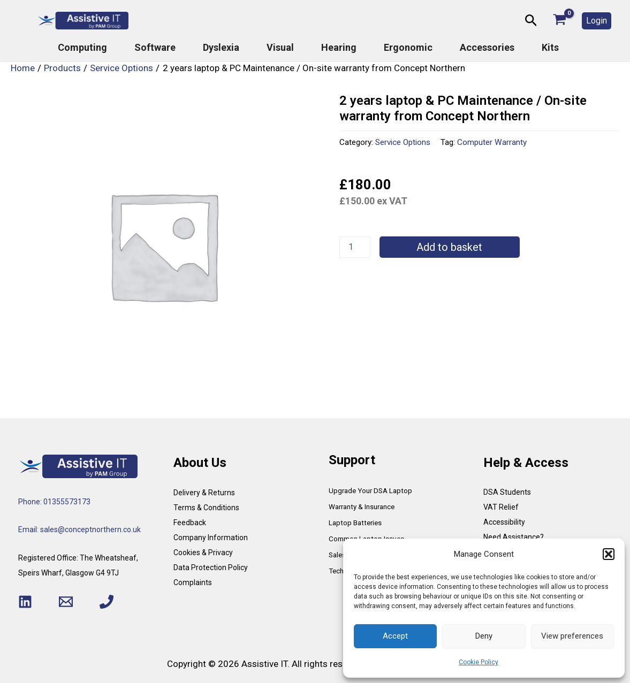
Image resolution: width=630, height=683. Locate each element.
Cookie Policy (478, 662)
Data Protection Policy (210, 567)
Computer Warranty (492, 142)
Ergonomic (408, 47)
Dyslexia (221, 47)
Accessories (487, 47)
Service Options (402, 142)
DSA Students (507, 492)
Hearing (338, 47)
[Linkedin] (25, 602)
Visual (280, 47)
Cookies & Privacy (203, 552)
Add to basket (449, 247)
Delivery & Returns (204, 492)
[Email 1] (66, 602)
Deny (483, 636)
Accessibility (504, 522)
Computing (82, 47)
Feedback (189, 522)
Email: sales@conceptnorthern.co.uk (79, 529)
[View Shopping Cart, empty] (559, 20)
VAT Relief (501, 507)
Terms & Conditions (206, 507)
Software (155, 47)
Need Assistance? (513, 537)
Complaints (192, 582)
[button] (608, 554)
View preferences (572, 636)
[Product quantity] (354, 247)
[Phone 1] (106, 602)
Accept (395, 636)
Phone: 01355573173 (54, 501)
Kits (550, 47)
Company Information (210, 537)
